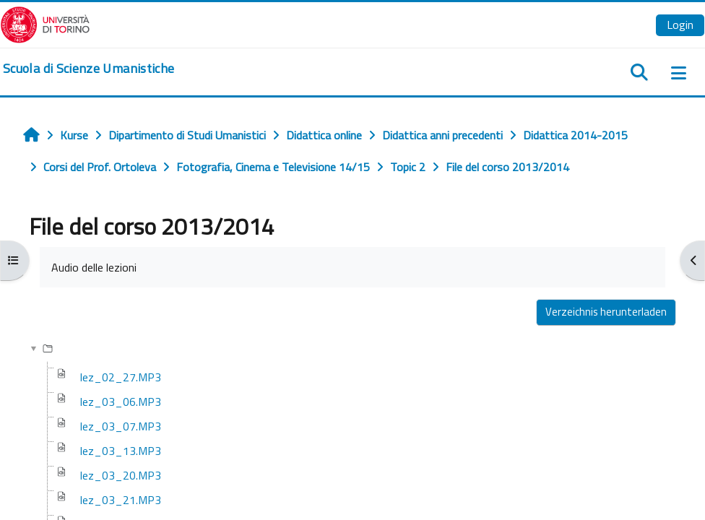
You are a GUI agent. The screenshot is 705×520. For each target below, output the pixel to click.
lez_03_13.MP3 (120, 450)
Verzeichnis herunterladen (606, 311)
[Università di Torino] (45, 23)
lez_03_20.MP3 (120, 475)
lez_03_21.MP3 (120, 499)
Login (680, 24)
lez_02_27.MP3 (120, 377)
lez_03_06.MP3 (120, 401)
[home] (88, 69)
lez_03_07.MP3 (120, 426)
